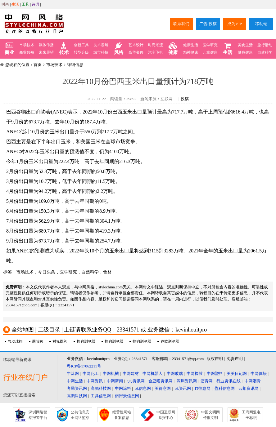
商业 (9, 48)
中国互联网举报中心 (165, 415)
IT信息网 (202, 388)
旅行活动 (264, 45)
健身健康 (245, 52)
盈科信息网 (225, 388)
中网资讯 (95, 381)
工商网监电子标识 (251, 415)
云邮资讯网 (248, 388)
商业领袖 (26, 52)
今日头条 (46, 272)
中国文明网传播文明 (210, 415)
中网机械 (111, 373)
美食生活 (245, 45)
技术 (64, 48)
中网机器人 (153, 373)
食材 (107, 272)
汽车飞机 (155, 52)
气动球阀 (15, 341)
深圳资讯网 (187, 381)
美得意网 (163, 388)
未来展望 (46, 52)
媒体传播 (46, 45)
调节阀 (37, 341)
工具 (25, 4)
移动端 (261, 23)
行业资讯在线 (228, 381)
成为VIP (234, 23)
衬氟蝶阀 (59, 341)
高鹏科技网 (101, 388)
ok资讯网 (183, 388)
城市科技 (100, 52)
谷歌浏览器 (170, 341)
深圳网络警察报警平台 (38, 415)
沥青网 (207, 381)
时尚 (5, 4)
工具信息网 (101, 396)
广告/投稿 (208, 23)
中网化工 (91, 373)
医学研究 (210, 45)
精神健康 (190, 52)
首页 (38, 64)
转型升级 (81, 52)
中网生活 (75, 381)
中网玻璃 (175, 373)
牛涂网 (73, 373)
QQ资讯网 (136, 381)
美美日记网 (237, 373)
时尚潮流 (155, 45)
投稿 (185, 98)
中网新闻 (115, 381)
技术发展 (100, 45)
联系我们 (181, 23)
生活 (15, 4)
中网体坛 (259, 373)
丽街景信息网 (127, 396)
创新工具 (81, 45)
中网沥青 (253, 381)
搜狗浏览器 (86, 341)
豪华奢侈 (136, 52)
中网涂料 (123, 388)
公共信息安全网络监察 (80, 415)
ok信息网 (143, 388)
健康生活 (190, 45)
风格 (118, 48)
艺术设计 (136, 45)
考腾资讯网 (77, 388)
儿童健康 (210, 52)
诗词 (35, 4)
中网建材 (131, 373)
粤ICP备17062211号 (84, 366)
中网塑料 (215, 373)
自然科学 (264, 52)
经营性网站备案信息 (121, 415)
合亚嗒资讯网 (160, 381)
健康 (173, 48)
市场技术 (26, 45)
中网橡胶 (195, 373)
